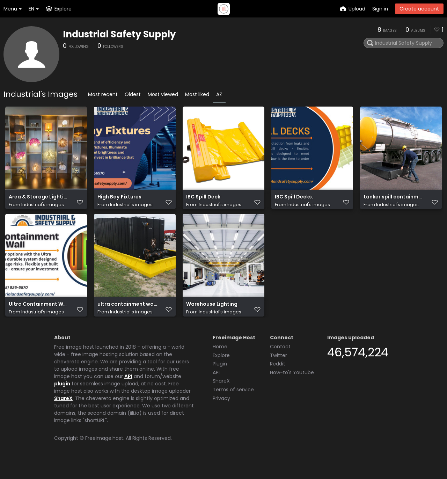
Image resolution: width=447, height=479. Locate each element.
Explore (221, 371)
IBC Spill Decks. (294, 200)
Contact (280, 362)
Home (220, 362)
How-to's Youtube (292, 388)
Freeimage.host (104, 454)
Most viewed (163, 94)
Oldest (133, 94)
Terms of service (233, 405)
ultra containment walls (127, 315)
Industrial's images (42, 208)
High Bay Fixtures (119, 200)
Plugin (220, 379)
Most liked (197, 94)
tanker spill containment (393, 200)
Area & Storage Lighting (38, 200)
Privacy (221, 414)
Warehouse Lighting (211, 315)
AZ (219, 94)
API (128, 392)
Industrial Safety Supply (119, 34)
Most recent (103, 94)
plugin (62, 399)
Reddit (277, 379)
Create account (419, 8)
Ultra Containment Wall (38, 315)
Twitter (278, 371)
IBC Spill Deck (203, 200)
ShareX (63, 414)
